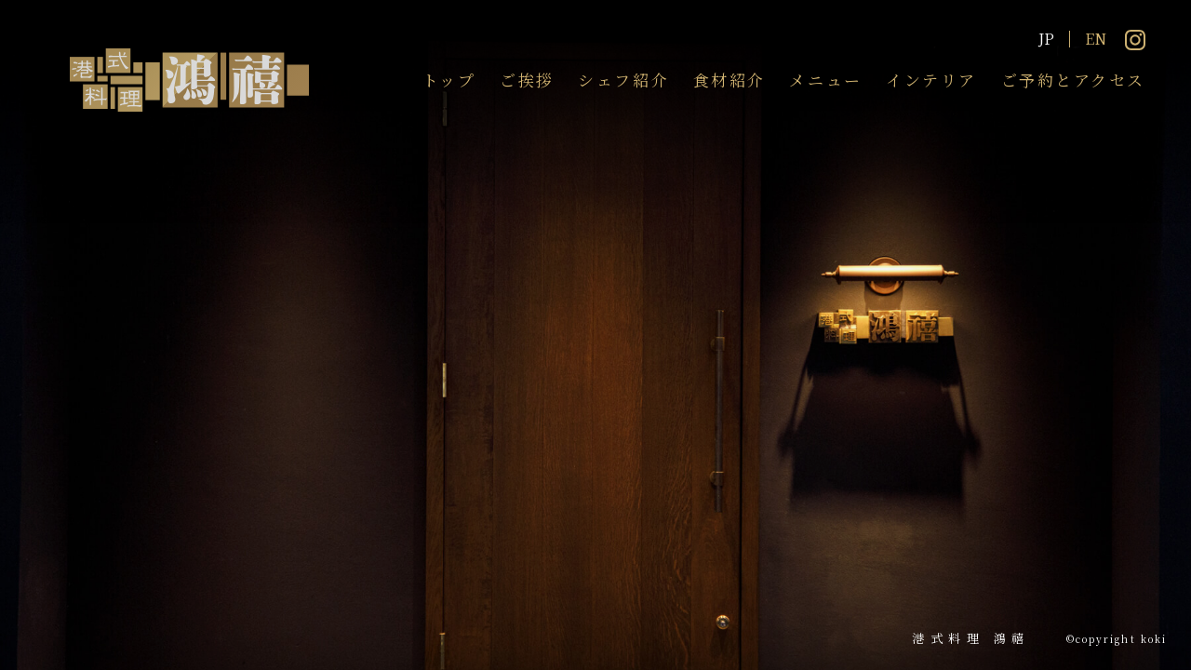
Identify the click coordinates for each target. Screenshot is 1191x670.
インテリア (931, 79)
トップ (449, 79)
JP (1046, 39)
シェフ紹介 (623, 79)
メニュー (825, 79)
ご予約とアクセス (1073, 79)
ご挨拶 (527, 79)
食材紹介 (729, 79)
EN (1095, 39)
